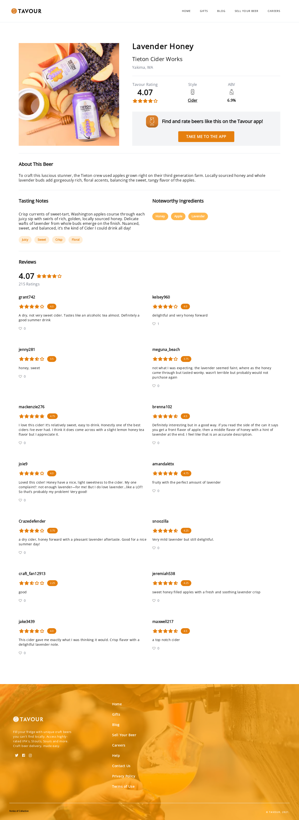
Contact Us (121, 766)
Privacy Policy (123, 776)
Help (116, 755)
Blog (221, 11)
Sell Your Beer (246, 11)
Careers (274, 11)
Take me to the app (206, 136)
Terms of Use (123, 786)
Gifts (204, 11)
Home (186, 11)
